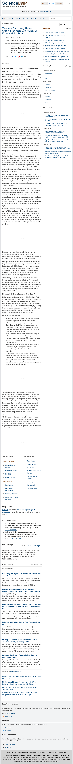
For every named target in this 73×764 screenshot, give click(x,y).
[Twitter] (16, 56)
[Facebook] (12, 56)
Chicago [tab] (37, 546)
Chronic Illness (10, 477)
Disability (8, 474)
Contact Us (8, 747)
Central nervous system (32, 477)
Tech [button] (17, 18)
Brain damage (31, 461)
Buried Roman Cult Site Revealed (55, 33)
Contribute (25, 752)
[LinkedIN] (22, 56)
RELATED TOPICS (8, 457)
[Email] (25, 56)
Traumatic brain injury (34, 488)
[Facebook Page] (49, 3)
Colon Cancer (49, 79)
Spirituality (48, 99)
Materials (5, 510)
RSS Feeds (8, 716)
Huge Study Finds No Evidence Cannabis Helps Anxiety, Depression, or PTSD (57, 140)
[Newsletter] (69, 3)
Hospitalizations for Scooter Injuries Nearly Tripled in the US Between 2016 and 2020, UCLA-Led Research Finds (21, 607)
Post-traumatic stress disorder (34, 472)
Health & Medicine (9, 461)
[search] (69, 18)
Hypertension (49, 73)
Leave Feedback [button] (10, 744)
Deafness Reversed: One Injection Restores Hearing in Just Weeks (58, 152)
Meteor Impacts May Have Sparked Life (56, 56)
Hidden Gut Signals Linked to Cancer (56, 43)
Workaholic (30, 467)
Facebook (8, 728)
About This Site (11, 752)
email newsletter (45, 11)
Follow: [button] (44, 4)
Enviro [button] (25, 18)
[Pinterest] (19, 56)
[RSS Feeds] (65, 3)
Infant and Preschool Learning (12, 498)
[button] (61, 24)
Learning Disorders (11, 494)
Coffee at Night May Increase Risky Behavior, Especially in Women (55, 131)
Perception (48, 87)
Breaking (46, 28)
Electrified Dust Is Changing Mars (54, 40)
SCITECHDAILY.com (15, 671)
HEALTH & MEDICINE (49, 70)
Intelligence (9, 485)
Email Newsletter (10, 713)
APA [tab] (29, 546)
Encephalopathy (32, 464)
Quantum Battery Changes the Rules (55, 45)
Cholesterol (48, 76)
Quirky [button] (41, 18)
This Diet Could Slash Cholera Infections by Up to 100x (57, 120)
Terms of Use (62, 752)
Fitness (47, 102)
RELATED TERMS (29, 457)
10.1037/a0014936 (11, 530)
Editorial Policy (52, 752)
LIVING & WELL (47, 93)
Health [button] (10, 18)
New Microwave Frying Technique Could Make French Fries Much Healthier (56, 156)
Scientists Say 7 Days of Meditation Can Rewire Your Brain (56, 115)
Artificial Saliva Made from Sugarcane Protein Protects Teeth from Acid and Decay (57, 148)
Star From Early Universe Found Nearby (56, 54)
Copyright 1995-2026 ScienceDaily (14, 755)
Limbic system (31, 482)
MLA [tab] (23, 546)
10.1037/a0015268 (14, 538)
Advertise (33, 752)
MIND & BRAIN (47, 81)
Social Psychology (50, 90)
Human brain (31, 485)
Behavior (47, 85)
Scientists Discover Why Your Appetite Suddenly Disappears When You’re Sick (56, 136)
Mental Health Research (10, 466)
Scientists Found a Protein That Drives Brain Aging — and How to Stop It (56, 124)
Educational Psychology (9, 489)
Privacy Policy (42, 752)
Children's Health (11, 470)
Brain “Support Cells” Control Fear (55, 48)
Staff (19, 752)
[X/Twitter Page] (53, 3)
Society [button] (33, 18)
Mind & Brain (7, 481)
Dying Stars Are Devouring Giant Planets (57, 51)
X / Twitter (8, 730)
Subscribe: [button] (59, 4)
